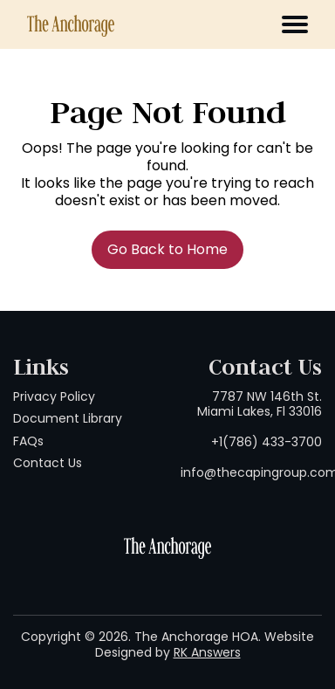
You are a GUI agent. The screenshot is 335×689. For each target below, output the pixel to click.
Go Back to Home (167, 249)
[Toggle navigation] (295, 24)
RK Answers (207, 652)
